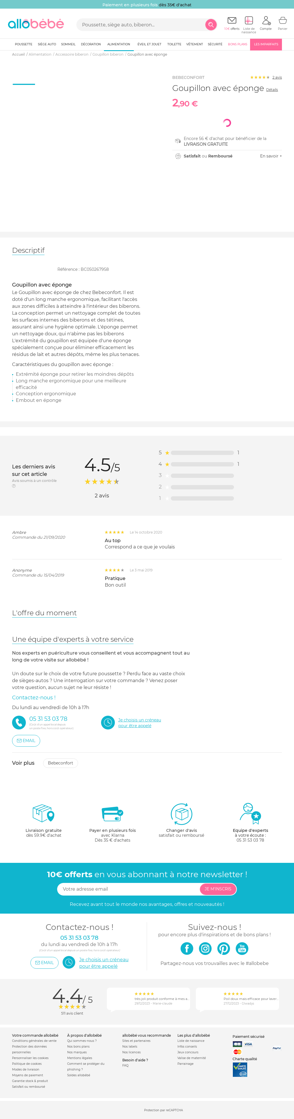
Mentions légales (79, 1058)
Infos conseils (187, 1046)
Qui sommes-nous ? (82, 1041)
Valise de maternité (191, 1058)
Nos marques (77, 1052)
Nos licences (131, 1052)
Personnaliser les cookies (30, 1058)
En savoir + (271, 156)
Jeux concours (187, 1052)
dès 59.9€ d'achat (44, 822)
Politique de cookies (27, 1064)
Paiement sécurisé (248, 1036)
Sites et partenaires (136, 1041)
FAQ (125, 1065)
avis (277, 77)
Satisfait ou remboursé (28, 1087)
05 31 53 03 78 (250, 840)
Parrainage (185, 1064)
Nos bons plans (78, 1046)
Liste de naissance (190, 1041)
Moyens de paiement (27, 1075)
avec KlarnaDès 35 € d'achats (112, 822)
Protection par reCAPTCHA (163, 1110)
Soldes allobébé (78, 1075)
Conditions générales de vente (34, 1041)
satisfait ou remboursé (181, 820)
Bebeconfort (60, 763)
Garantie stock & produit (30, 1081)
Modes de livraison (25, 1069)
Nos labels (129, 1046)
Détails (272, 89)
